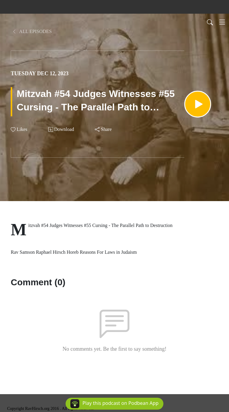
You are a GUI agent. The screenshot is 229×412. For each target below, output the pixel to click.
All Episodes (32, 31)
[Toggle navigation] (222, 22)
